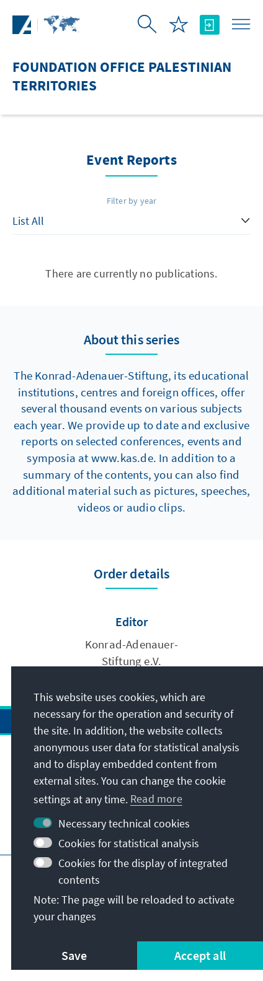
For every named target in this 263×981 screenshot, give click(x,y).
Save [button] (74, 955)
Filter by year (132, 200)
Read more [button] (156, 798)
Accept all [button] (200, 955)
